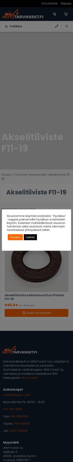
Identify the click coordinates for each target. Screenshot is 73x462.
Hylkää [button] (30, 237)
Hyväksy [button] (15, 237)
